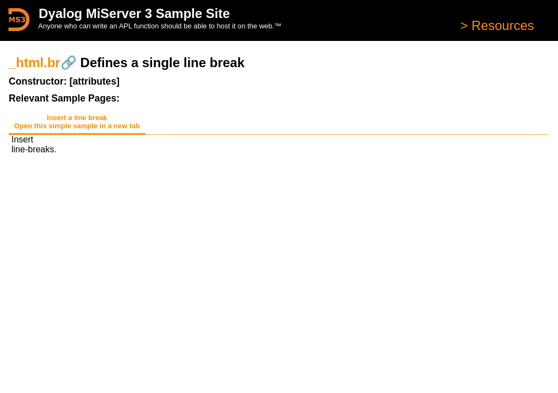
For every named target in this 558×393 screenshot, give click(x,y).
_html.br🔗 (43, 62)
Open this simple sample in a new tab (77, 126)
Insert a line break (77, 122)
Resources (501, 25)
